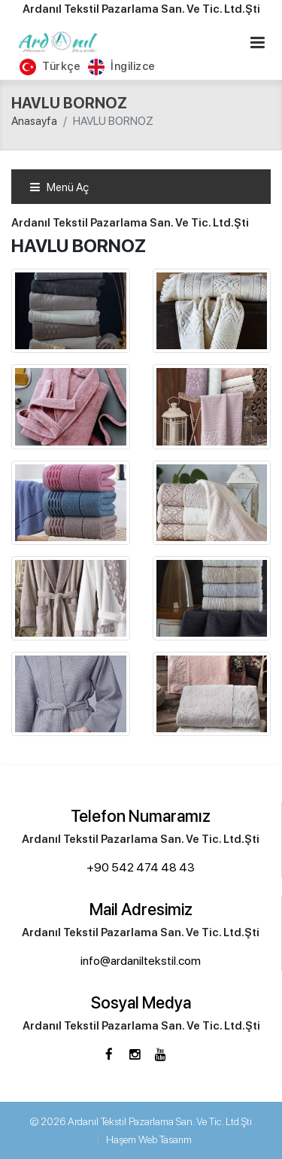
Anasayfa (34, 121)
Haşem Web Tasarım (149, 1139)
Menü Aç (59, 187)
